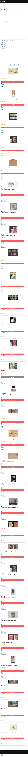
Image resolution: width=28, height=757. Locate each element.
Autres (3, 447)
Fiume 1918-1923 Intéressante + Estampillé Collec (8, 394)
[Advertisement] (14, 32)
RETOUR (5, 6)
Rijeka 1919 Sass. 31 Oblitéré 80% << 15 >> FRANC (8, 732)
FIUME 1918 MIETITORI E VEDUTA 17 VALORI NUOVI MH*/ (9, 507)
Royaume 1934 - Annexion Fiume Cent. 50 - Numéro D (9, 665)
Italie (2, 107)
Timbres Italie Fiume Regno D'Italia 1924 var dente (8, 620)
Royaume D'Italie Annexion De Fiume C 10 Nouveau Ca (9, 325)
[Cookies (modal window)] (1, 755)
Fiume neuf (3, 46)
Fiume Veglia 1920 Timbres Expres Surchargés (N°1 (8, 551)
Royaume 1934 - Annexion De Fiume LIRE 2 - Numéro (9, 597)
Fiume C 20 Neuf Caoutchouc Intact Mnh (7, 348)
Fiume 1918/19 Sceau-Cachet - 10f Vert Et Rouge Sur (8, 212)
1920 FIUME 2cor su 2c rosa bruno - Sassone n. (8, 529)
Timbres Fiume (3, 44)
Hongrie (3, 84)
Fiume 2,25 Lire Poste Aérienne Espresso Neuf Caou (8, 574)
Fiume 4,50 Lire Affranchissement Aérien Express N (8, 235)
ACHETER (12, 81)
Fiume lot (2, 50)
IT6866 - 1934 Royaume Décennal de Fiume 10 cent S (8, 484)
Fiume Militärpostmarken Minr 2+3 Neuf (6, 642)
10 (20, 747)
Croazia (3, 176)
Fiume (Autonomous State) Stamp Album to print (8, 189)
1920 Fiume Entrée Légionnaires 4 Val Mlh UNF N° (8, 686)
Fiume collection (3, 52)
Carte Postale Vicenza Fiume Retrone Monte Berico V (9, 709)
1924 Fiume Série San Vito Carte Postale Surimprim (8, 302)
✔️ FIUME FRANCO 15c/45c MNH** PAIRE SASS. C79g (9, 99)
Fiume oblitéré (3, 48)
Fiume (2, 42)
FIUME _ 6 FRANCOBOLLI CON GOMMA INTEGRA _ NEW (9, 371)
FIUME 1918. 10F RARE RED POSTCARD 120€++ (8, 461)
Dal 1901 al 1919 (4, 289)
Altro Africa (4, 515)
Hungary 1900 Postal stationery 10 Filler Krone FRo (8, 76)
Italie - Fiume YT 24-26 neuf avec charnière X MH (8, 416)
